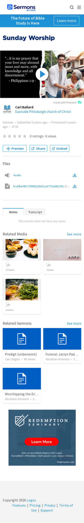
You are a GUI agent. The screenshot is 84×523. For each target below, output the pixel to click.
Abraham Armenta (57, 359)
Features (19, 505)
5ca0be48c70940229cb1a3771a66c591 (42, 186)
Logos (31, 500)
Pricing (35, 505)
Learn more (66, 20)
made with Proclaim (67, 103)
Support (47, 510)
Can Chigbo (12, 359)
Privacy (49, 505)
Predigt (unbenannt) (21, 354)
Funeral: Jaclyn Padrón (62, 354)
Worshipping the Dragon (24, 394)
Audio (17, 175)
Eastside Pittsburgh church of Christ (43, 111)
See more (74, 234)
